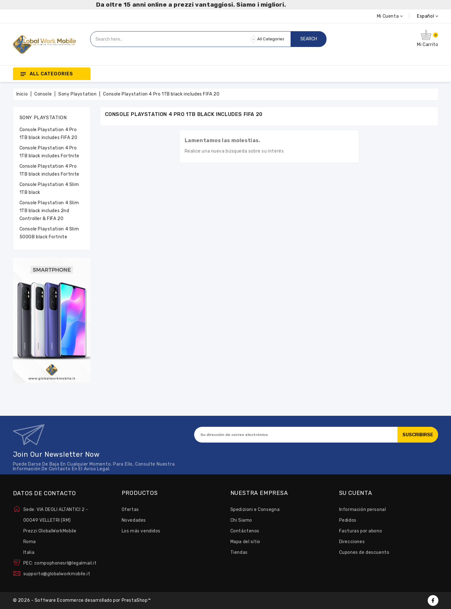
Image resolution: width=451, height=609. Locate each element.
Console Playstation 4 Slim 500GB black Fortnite (49, 233)
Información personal (362, 509)
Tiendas (239, 552)
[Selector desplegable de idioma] (420, 16)
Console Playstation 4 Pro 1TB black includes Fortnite (49, 152)
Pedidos (347, 520)
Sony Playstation (43, 117)
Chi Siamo (241, 520)
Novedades (134, 520)
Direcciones (352, 541)
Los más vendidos (141, 531)
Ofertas (130, 509)
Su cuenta (355, 493)
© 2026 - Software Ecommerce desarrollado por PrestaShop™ (82, 600)
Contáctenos (245, 531)
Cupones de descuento (364, 552)
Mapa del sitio (245, 541)
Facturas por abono (360, 531)
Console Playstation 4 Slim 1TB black (49, 188)
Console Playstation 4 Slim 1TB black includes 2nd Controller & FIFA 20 (49, 210)
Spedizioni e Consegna (255, 509)
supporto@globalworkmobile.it (56, 574)
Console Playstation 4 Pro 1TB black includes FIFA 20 (49, 133)
